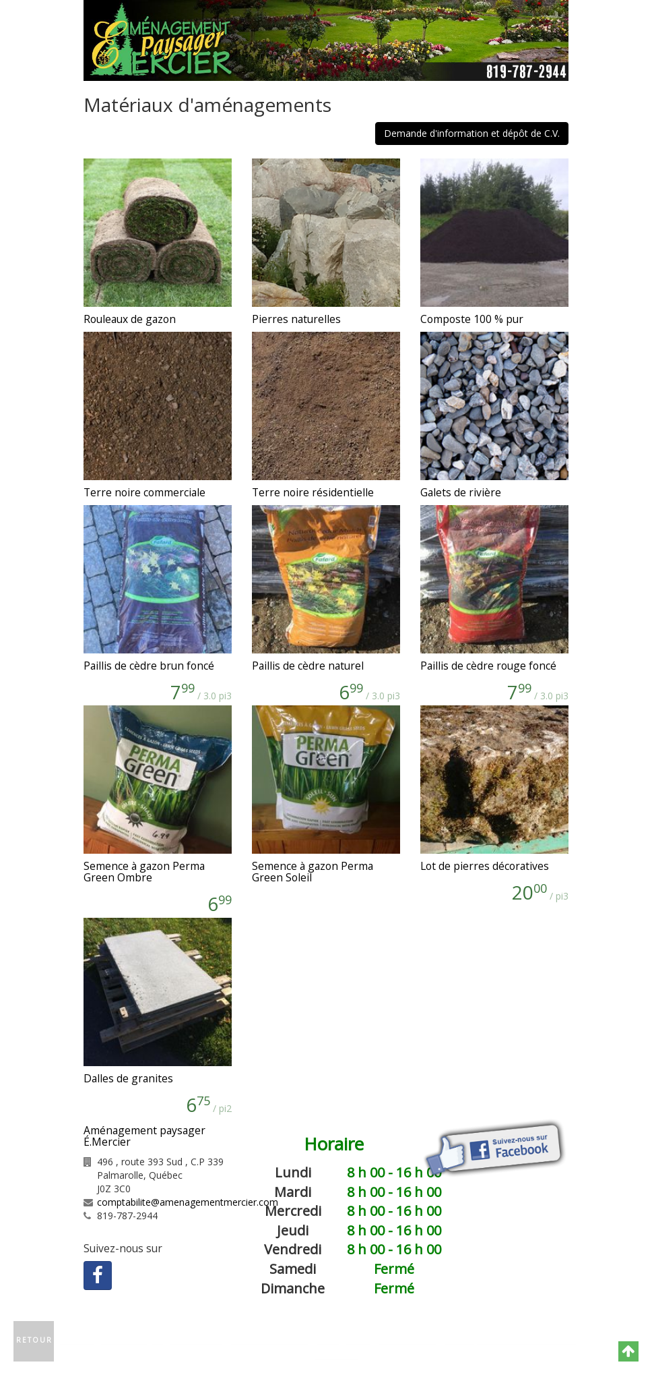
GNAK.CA (336, 1354)
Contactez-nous (269, 1339)
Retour (34, 1340)
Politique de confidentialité (510, 1339)
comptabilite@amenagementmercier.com (187, 1202)
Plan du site (407, 1339)
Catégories (343, 1339)
